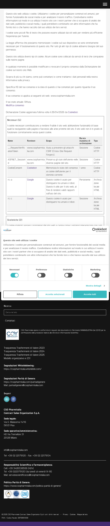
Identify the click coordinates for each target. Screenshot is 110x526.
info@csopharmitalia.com (16, 450)
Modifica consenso (15, 105)
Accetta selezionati (55, 294)
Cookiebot (73, 112)
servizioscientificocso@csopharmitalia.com (29, 475)
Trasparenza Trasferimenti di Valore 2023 (24, 348)
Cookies (72, 514)
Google (30, 179)
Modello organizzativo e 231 (17, 358)
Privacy (65, 514)
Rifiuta (20, 294)
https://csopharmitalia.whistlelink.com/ (22, 369)
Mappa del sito (82, 514)
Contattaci (10, 321)
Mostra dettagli (93, 285)
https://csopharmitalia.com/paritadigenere (24, 382)
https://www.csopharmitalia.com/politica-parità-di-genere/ (32, 485)
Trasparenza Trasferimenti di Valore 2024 (24, 351)
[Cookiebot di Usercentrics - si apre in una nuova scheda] (94, 230)
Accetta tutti (90, 294)
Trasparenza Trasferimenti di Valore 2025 (24, 355)
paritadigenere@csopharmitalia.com (26, 385)
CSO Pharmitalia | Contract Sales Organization (10, 4)
